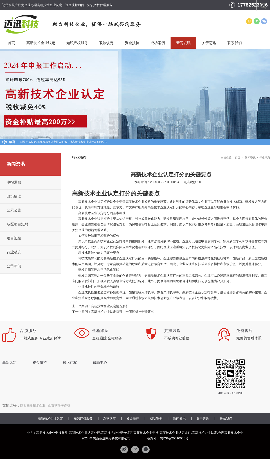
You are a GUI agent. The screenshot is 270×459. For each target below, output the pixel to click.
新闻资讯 (183, 43)
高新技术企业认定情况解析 (110, 306)
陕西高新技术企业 (32, 405)
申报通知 (14, 182)
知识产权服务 (77, 43)
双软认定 (106, 43)
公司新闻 (14, 266)
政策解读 (14, 196)
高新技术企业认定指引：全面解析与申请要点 (122, 312)
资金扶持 (132, 43)
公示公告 (14, 210)
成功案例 (158, 43)
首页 (11, 43)
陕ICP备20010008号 (174, 438)
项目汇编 (14, 238)
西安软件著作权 (59, 405)
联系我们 (234, 43)
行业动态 (264, 157)
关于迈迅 (209, 43)
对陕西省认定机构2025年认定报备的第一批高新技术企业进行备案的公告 (63, 141)
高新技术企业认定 (40, 43)
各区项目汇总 (17, 224)
